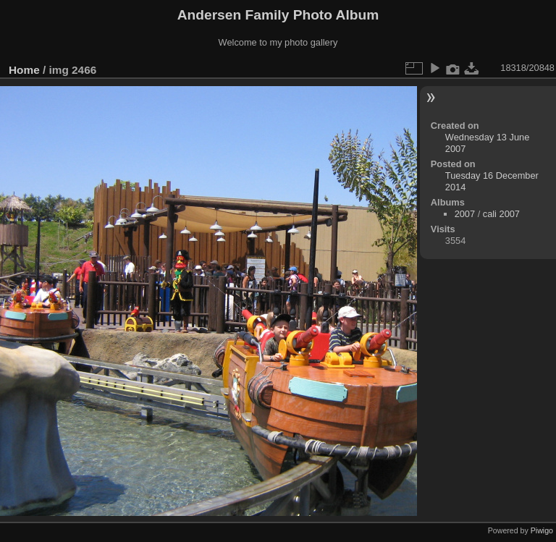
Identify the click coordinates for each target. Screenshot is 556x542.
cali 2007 (501, 213)
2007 (465, 213)
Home (24, 70)
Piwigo (542, 530)
